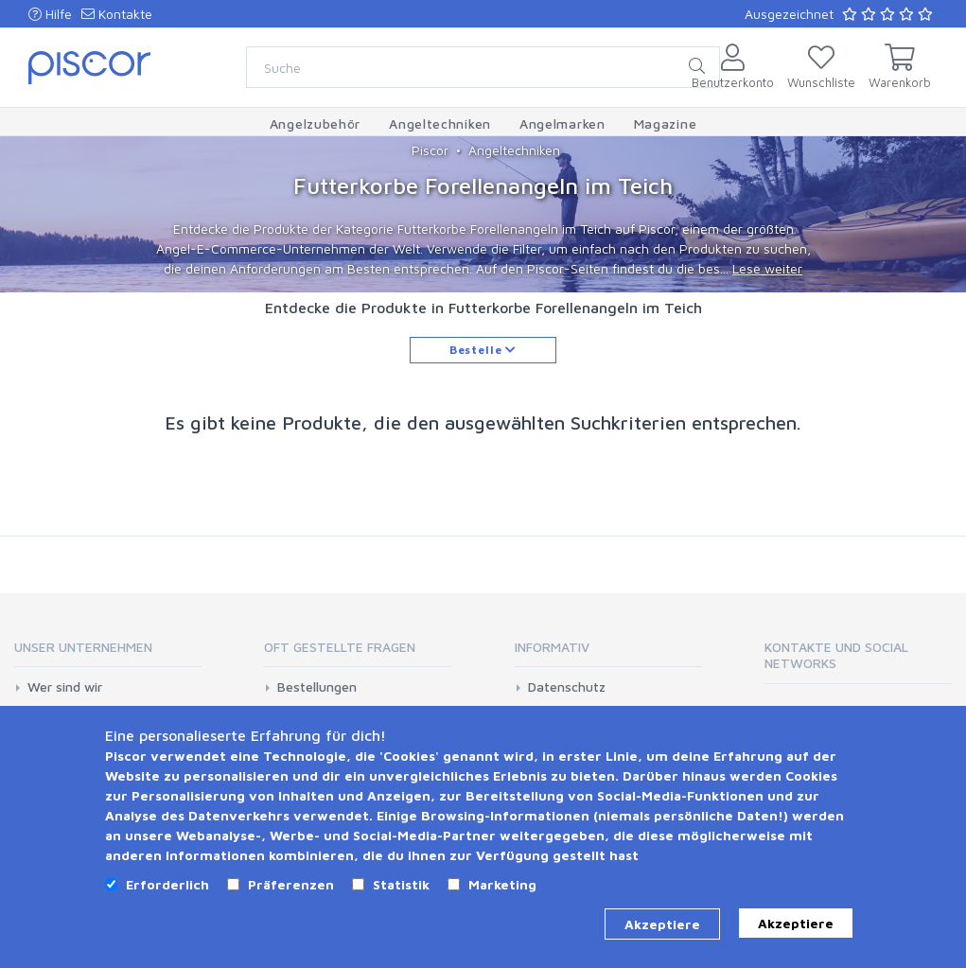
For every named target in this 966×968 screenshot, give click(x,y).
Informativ (552, 647)
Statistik (401, 884)
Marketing (502, 884)
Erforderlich (167, 884)
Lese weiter (767, 268)
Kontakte (116, 14)
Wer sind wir (64, 687)
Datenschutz (567, 687)
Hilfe (50, 14)
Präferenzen (291, 884)
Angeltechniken (514, 150)
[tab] (108, 653)
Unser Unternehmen (83, 647)
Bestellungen (317, 687)
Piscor (430, 150)
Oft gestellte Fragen (339, 647)
